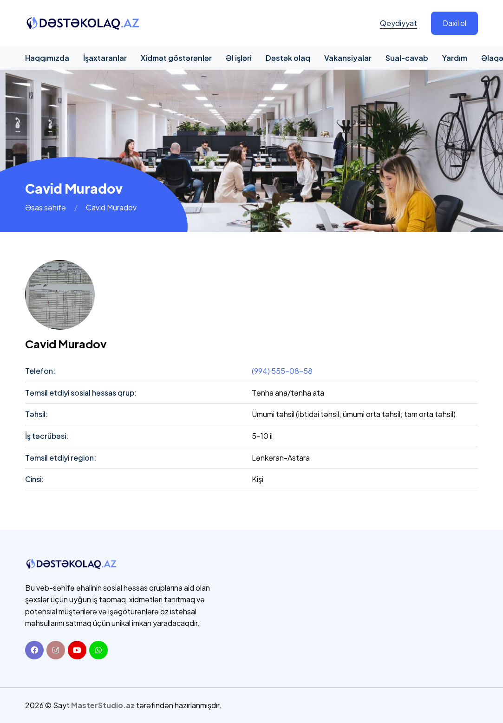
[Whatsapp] (98, 650)
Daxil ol (454, 23)
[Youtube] (77, 650)
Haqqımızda (47, 58)
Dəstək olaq (288, 58)
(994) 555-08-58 (282, 371)
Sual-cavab (406, 58)
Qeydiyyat (398, 23)
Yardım (454, 58)
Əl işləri (239, 58)
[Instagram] (55, 650)
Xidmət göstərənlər (176, 58)
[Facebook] (34, 650)
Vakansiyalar (348, 58)
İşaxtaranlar (105, 58)
